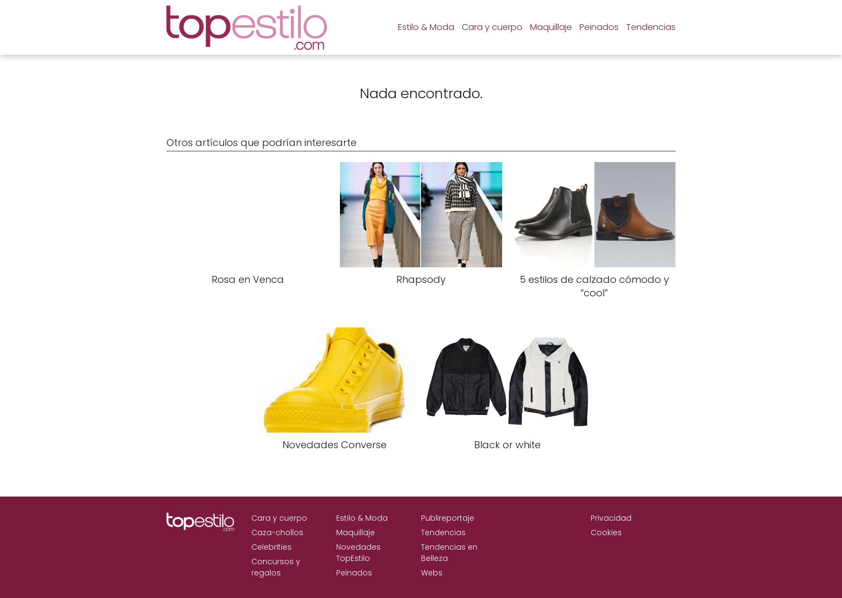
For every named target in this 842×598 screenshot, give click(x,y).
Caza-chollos (277, 532)
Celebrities (271, 547)
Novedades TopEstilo (358, 553)
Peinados (599, 27)
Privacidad (611, 518)
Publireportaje (447, 518)
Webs (431, 572)
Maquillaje (551, 27)
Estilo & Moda (426, 27)
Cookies (606, 532)
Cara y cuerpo (492, 27)
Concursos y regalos (275, 567)
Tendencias (651, 27)
